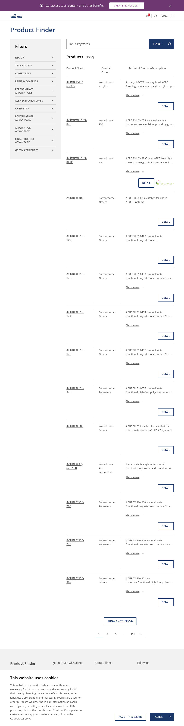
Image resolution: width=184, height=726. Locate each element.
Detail (166, 106)
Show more (135, 95)
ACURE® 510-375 (75, 390)
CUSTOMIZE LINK (20, 718)
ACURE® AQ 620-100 (74, 466)
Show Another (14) (120, 621)
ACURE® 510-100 (75, 238)
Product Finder (23, 663)
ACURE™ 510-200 (75, 504)
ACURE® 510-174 (75, 314)
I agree (162, 717)
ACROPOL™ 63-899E (76, 160)
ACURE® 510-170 (75, 276)
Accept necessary (130, 716)
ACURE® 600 (74, 426)
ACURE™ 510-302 (75, 580)
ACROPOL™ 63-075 (76, 122)
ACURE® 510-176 (75, 352)
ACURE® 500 (74, 198)
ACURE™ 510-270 (75, 542)
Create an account (127, 5)
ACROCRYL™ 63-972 (74, 84)
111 (133, 634)
